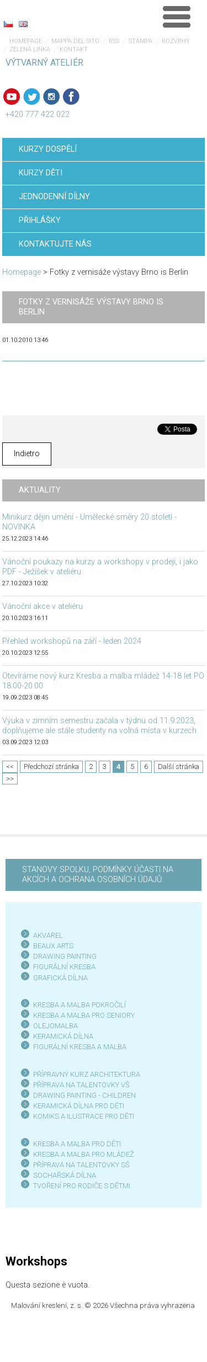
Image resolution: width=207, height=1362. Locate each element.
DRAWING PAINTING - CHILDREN (84, 1095)
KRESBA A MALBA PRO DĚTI (77, 1144)
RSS (114, 41)
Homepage (25, 41)
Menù (176, 16)
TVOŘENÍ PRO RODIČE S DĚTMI (81, 1186)
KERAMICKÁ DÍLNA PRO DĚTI (78, 1106)
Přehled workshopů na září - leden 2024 (71, 641)
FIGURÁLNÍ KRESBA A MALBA (79, 1047)
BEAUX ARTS (53, 946)
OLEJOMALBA (55, 1026)
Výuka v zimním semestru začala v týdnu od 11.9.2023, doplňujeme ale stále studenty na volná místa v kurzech (99, 725)
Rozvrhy (176, 41)
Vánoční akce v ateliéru (42, 606)
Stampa (140, 41)
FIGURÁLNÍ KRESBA (64, 967)
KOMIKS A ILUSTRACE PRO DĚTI (83, 1116)
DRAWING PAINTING (65, 956)
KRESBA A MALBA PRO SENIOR (82, 1015)
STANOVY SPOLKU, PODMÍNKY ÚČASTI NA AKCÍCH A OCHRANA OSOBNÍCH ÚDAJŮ (97, 874)
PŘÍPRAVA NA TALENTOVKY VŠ (81, 1085)
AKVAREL (48, 935)
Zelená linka (29, 49)
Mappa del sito (75, 41)
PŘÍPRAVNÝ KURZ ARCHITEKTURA (86, 1074)
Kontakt (74, 49)
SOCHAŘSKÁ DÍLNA (64, 1175)
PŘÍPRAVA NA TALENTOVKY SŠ (81, 1165)
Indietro (27, 453)
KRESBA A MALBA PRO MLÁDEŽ (83, 1154)
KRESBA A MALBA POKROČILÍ (79, 1005)
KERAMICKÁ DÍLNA (63, 1036)
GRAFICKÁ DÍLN (58, 978)
